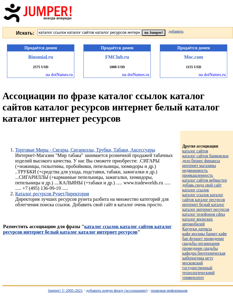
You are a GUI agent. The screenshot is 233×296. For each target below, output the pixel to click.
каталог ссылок (195, 190)
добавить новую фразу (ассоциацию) (116, 290)
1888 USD (117, 67)
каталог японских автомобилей (197, 221)
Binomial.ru (40, 57)
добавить (175, 31)
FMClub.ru (117, 57)
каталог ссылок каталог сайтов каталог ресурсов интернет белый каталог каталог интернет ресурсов (87, 229)
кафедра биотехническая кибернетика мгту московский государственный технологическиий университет (203, 265)
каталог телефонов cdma (203, 214)
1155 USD (193, 67)
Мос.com (193, 57)
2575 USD (40, 67)
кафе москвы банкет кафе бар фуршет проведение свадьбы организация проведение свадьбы (204, 241)
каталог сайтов (195, 151)
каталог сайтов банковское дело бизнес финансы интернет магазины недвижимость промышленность (205, 166)
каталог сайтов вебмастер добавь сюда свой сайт (204, 182)
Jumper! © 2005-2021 (65, 290)
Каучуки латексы (197, 229)
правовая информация (169, 290)
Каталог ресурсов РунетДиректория (52, 193)
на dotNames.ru (59, 74)
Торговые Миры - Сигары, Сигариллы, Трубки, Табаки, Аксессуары (85, 149)
